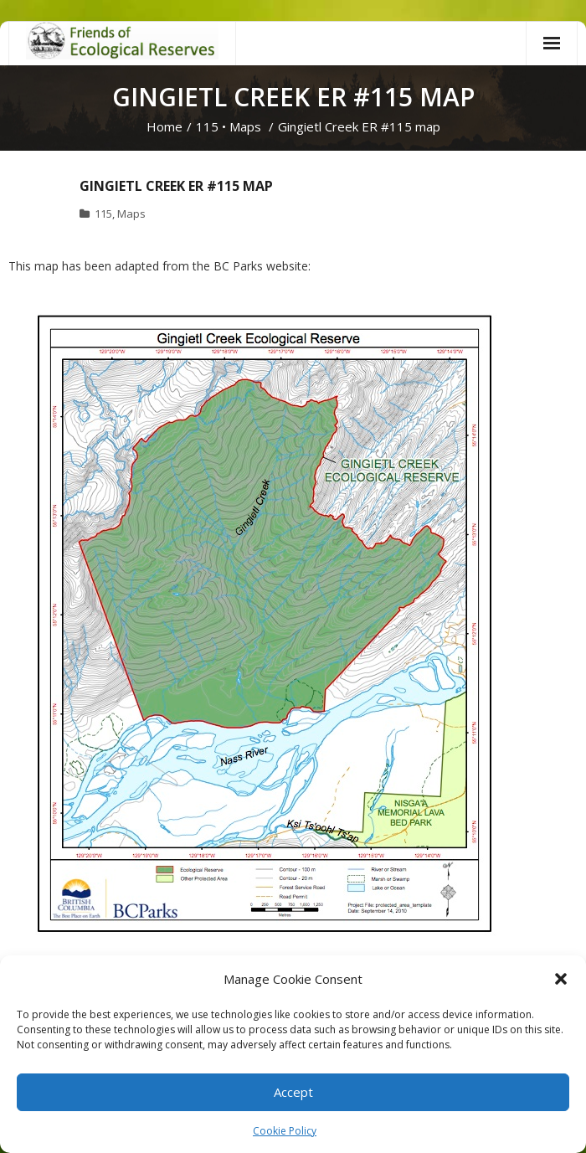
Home (164, 126)
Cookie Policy (284, 1131)
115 (207, 126)
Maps (245, 126)
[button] (561, 978)
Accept (293, 1092)
